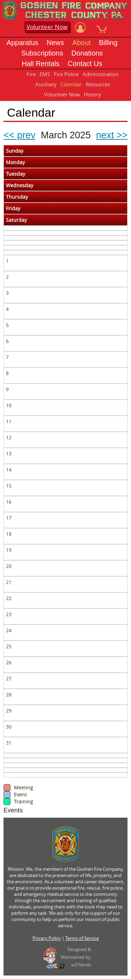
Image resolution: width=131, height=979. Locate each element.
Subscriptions (42, 53)
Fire (31, 74)
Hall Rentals (40, 63)
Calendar (71, 84)
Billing (108, 42)
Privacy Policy (46, 938)
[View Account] (80, 27)
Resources (98, 84)
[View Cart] (101, 27)
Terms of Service (82, 938)
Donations (87, 53)
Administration (100, 74)
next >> (112, 135)
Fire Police (66, 74)
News (55, 42)
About (81, 42)
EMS (44, 74)
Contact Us (85, 63)
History (92, 94)
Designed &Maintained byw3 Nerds (76, 957)
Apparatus (22, 42)
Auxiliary (46, 84)
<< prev (19, 135)
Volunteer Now (47, 27)
